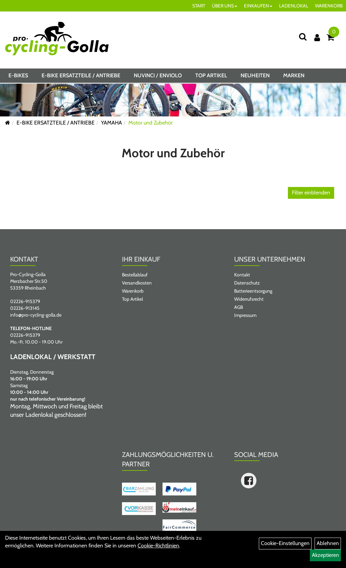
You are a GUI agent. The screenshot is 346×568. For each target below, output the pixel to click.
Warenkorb (133, 291)
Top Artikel (211, 75)
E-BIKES (18, 75)
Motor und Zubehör (150, 122)
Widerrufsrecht (249, 299)
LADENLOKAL (293, 6)
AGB (238, 307)
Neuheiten (255, 75)
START (198, 6)
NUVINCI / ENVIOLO (158, 75)
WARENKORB (329, 6)
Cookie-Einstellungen (285, 543)
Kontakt (242, 275)
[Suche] (303, 36)
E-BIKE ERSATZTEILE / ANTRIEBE (81, 75)
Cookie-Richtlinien (158, 545)
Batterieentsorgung (253, 291)
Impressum (245, 315)
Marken (293, 75)
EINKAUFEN (258, 6)
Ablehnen (328, 543)
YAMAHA (111, 122)
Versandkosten (137, 283)
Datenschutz (247, 283)
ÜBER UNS (224, 6)
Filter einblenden (311, 192)
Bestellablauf (135, 275)
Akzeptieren (325, 555)
